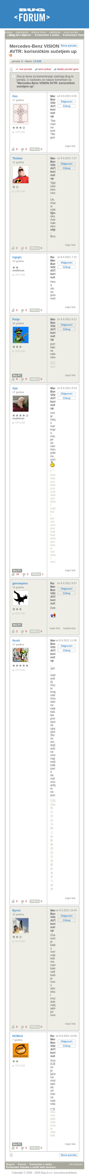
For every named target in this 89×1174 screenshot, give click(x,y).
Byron (16, 910)
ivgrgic (17, 257)
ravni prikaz (44, 69)
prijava (8, 32)
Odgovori (66, 101)
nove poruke (71, 32)
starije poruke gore (68, 69)
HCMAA (18, 1036)
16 (17, 574)
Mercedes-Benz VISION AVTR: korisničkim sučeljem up (52, 106)
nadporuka (69, 628)
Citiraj (66, 106)
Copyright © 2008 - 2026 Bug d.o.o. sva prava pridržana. (44, 1172)
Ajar (15, 388)
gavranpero (20, 583)
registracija (21, 32)
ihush (16, 640)
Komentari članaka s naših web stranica (31, 1167)
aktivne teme (38, 32)
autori (10, 35)
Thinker (17, 158)
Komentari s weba (40, 1164)
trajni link (70, 146)
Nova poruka (69, 45)
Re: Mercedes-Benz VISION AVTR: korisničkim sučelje (52, 267)
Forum (22, 1164)
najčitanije (55, 32)
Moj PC (17, 375)
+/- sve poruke (24, 69)
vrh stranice (76, 1164)
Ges (15, 96)
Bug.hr (10, 1164)
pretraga (21, 35)
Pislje (16, 319)
